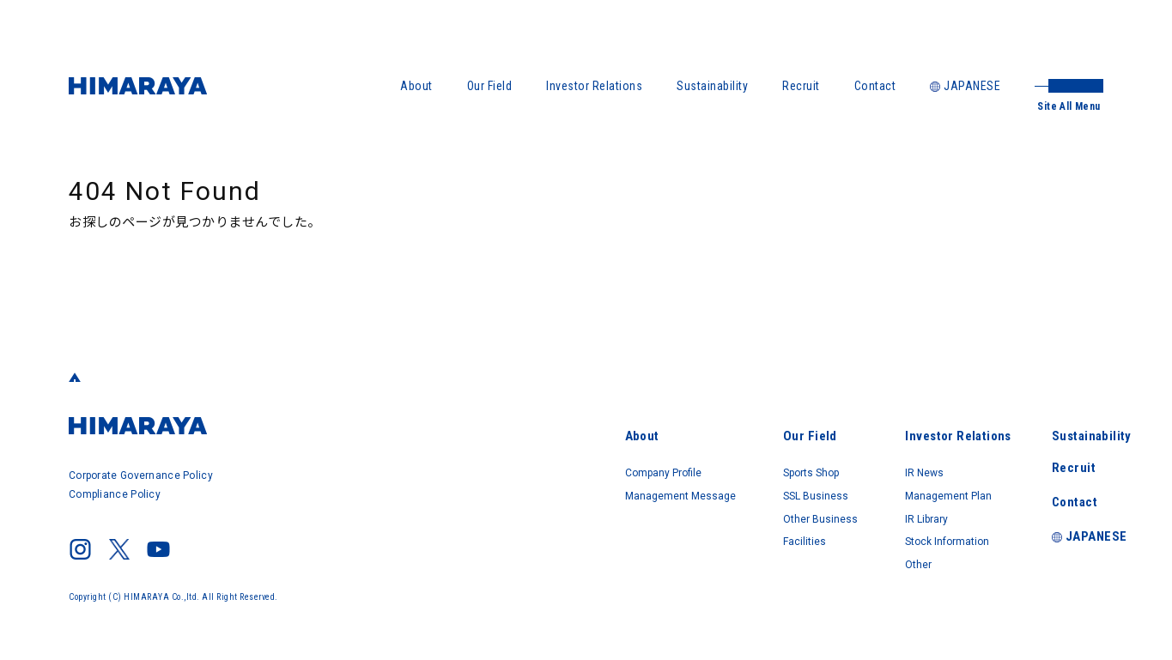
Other (868, 558)
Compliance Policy (116, 492)
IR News (875, 462)
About (416, 86)
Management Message (559, 486)
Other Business (739, 510)
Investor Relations (594, 86)
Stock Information (904, 534)
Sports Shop (731, 462)
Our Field (490, 86)
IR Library (879, 510)
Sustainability (712, 86)
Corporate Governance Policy (143, 475)
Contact (875, 86)
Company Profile (541, 462)
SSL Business (734, 486)
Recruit (801, 86)
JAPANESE (965, 86)
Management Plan (905, 486)
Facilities (720, 534)
